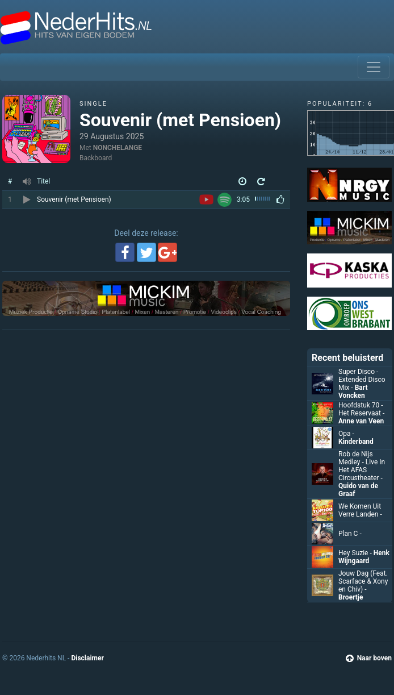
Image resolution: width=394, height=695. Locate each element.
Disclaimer (87, 658)
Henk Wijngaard (363, 557)
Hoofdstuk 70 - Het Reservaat (361, 409)
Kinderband (356, 442)
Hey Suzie (356, 553)
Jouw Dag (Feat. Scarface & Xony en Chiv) (363, 581)
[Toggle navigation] (373, 67)
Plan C (350, 534)
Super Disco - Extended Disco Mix (361, 380)
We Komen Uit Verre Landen (360, 510)
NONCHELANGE (117, 148)
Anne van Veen (361, 421)
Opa (346, 434)
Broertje (350, 597)
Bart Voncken (352, 391)
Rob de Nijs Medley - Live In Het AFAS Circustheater (361, 466)
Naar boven (369, 658)
